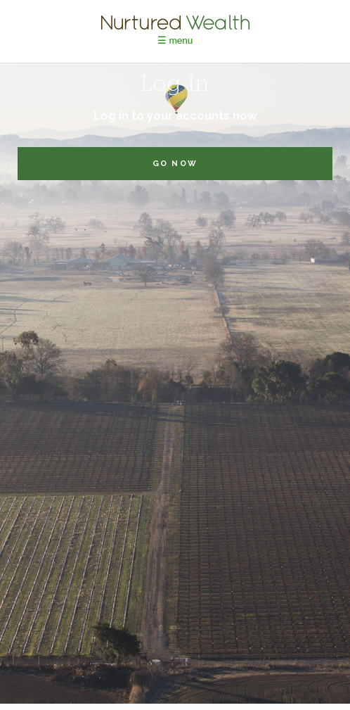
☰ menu (175, 40)
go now (175, 163)
